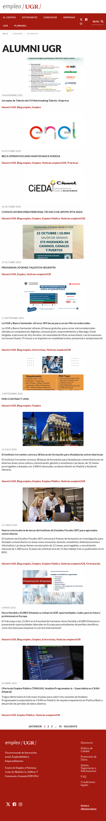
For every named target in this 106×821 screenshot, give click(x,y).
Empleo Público (51, 218)
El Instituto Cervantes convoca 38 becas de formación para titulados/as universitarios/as (52, 454)
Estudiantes (30, 17)
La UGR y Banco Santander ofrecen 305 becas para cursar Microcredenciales (46, 323)
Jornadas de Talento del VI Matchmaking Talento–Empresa (35, 100)
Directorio (87, 743)
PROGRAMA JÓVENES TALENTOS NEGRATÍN (29, 267)
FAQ (83, 776)
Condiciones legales (88, 783)
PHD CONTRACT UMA (15, 398)
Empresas (69, 17)
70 (60, 726)
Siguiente (70, 726)
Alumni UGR (9, 107)
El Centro (9, 17)
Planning (20, 25)
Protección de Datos (88, 758)
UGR (5, 25)
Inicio (5, 34)
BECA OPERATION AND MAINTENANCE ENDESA (31, 156)
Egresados (50, 17)
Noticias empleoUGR (54, 162)
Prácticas (72, 162)
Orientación (93, 563)
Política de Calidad (87, 749)
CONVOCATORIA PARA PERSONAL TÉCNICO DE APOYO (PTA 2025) (42, 211)
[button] (81, 19)
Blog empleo (24, 107)
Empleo (36, 107)
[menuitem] (9, 17)
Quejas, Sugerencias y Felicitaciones (88, 768)
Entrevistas (38, 349)
